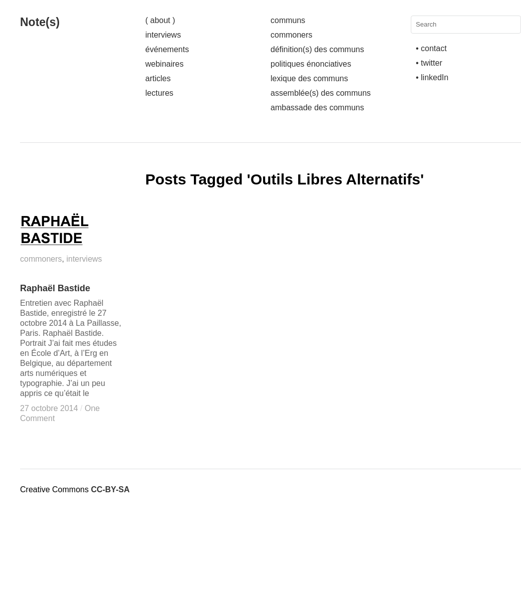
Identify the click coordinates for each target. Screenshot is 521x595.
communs (288, 20)
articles (158, 78)
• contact (431, 48)
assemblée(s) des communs (321, 93)
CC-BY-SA (110, 489)
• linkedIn (432, 77)
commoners (292, 35)
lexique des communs (309, 78)
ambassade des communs (317, 107)
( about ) (160, 20)
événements (167, 49)
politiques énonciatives (311, 64)
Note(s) (40, 22)
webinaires (164, 64)
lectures (159, 93)
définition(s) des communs (317, 49)
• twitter (429, 63)
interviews (163, 35)
